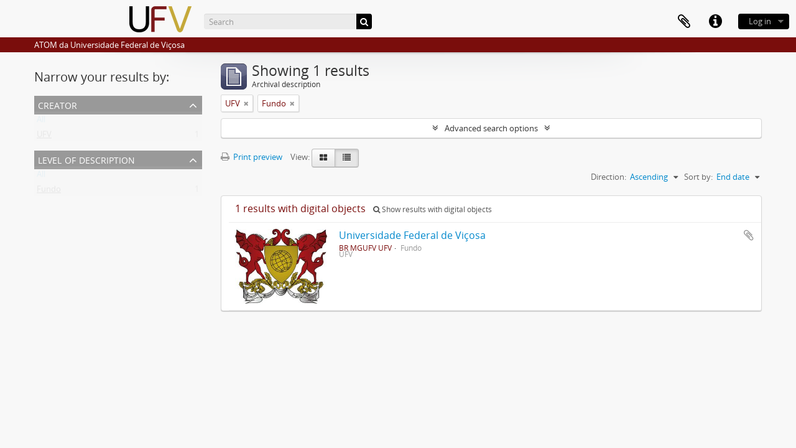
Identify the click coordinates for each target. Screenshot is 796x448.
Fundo (49, 191)
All (41, 122)
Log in (760, 21)
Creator (57, 104)
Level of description (86, 159)
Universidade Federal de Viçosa (412, 235)
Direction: (608, 176)
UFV (44, 136)
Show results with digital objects (432, 209)
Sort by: (698, 176)
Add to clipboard (749, 235)
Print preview (251, 156)
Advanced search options (491, 128)
